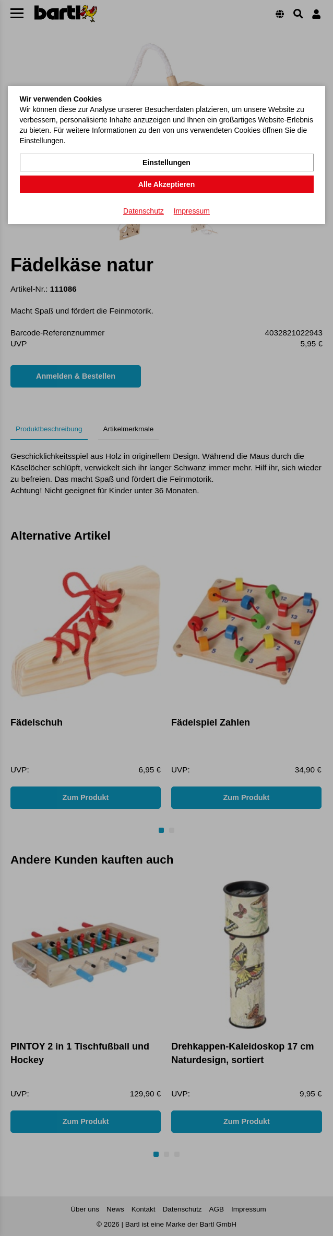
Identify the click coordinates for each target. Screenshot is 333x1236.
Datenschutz (143, 211)
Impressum (192, 211)
